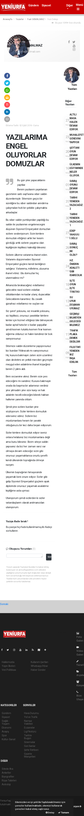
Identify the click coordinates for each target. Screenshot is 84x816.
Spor (4, 735)
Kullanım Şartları (39, 662)
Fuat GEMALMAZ (35, 19)
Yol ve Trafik (30, 717)
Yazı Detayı (52, 19)
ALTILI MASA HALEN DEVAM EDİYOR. (74, 122)
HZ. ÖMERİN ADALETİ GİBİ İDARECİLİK (76, 268)
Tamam (63, 812)
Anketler (6, 772)
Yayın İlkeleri (8, 666)
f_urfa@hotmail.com (29, 51)
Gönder (49, 556)
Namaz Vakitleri (28, 722)
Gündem (33, 5)
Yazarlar (20, 19)
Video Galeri (79, 651)
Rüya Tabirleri (9, 780)
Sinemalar (29, 742)
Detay (50, 812)
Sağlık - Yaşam (5, 722)
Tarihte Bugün (28, 737)
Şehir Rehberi (31, 749)
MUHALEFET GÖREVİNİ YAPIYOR (77, 138)
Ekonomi (6, 727)
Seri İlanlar (29, 746)
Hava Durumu (31, 713)
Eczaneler (29, 727)
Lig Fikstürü (30, 731)
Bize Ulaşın (79, 696)
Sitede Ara (7, 768)
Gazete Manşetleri (29, 755)
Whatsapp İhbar (39, 666)
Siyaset (46, 5)
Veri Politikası (9, 669)
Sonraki (4, 604)
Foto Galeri (79, 637)
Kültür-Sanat (8, 739)
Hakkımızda (8, 662)
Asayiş (5, 731)
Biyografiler (8, 776)
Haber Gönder (38, 669)
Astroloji (6, 784)
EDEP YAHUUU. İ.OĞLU (75, 234)
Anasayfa (8, 19)
